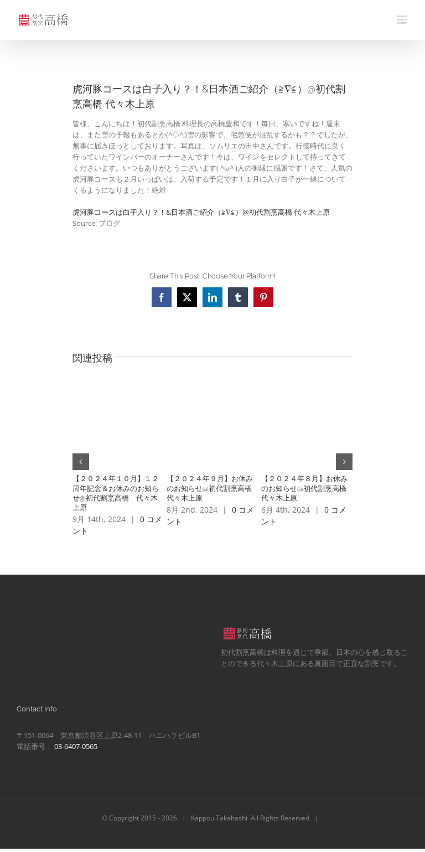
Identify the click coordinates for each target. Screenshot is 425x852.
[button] (80, 461)
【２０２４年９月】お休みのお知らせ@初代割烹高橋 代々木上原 (213, 488)
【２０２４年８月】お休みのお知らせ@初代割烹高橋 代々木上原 (307, 488)
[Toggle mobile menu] (402, 19)
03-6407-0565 (75, 746)
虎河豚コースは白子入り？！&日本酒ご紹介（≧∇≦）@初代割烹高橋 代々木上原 (201, 212)
